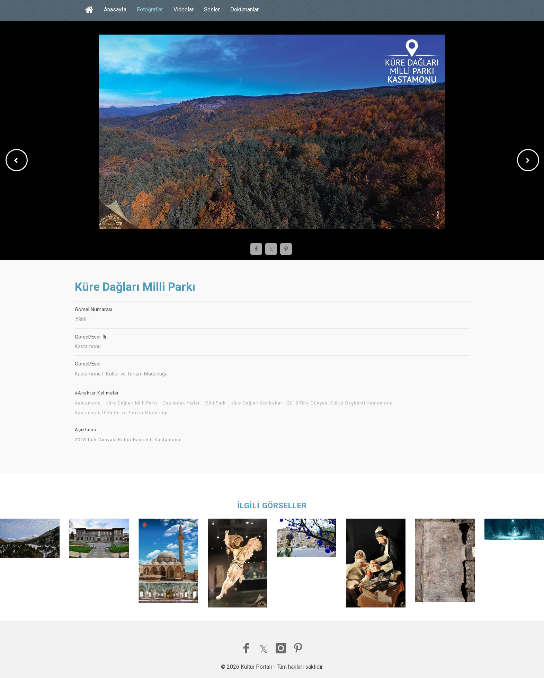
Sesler (212, 9)
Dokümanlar (244, 9)
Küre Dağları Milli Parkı (132, 403)
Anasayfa (115, 9)
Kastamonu (88, 403)
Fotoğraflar (150, 9)
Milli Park (215, 403)
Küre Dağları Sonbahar (256, 403)
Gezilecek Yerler (181, 403)
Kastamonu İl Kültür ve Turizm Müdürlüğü (122, 412)
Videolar (183, 9)
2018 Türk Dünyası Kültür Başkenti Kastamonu (340, 403)
